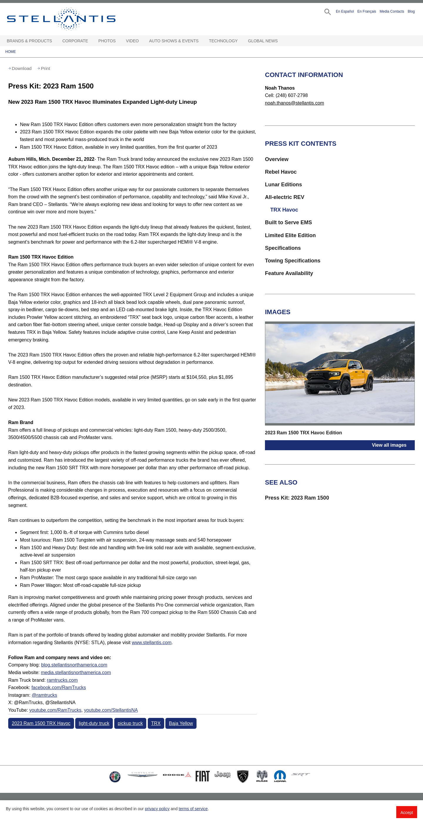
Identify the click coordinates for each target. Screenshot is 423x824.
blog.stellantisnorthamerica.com (74, 664)
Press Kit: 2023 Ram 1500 (297, 498)
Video (132, 40)
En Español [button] (345, 11)
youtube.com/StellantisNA (111, 710)
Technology (223, 40)
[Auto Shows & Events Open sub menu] (201, 41)
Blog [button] (411, 11)
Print (45, 68)
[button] (327, 11)
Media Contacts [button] (392, 11)
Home (10, 52)
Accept (406, 812)
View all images (389, 445)
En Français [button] (366, 11)
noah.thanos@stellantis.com (294, 103)
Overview (276, 159)
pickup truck (130, 723)
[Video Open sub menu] (141, 41)
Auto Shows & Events (174, 40)
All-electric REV (284, 197)
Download (22, 68)
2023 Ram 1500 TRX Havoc (41, 723)
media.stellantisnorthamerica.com (76, 672)
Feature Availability (289, 273)
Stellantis (74, 19)
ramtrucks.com (62, 680)
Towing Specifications (292, 261)
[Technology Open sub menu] (240, 41)
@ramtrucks (44, 695)
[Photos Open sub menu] (119, 41)
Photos (107, 40)
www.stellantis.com (152, 642)
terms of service (193, 808)
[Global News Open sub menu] (281, 41)
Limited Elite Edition (290, 235)
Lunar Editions (283, 184)
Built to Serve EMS (288, 222)
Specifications (283, 248)
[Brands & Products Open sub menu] (55, 41)
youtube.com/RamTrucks (55, 710)
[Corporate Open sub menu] (91, 41)
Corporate (75, 40)
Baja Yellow (181, 723)
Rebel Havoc (281, 172)
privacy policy (157, 808)
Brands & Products (29, 40)
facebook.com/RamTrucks (58, 687)
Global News (263, 40)
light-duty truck (94, 723)
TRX (156, 723)
